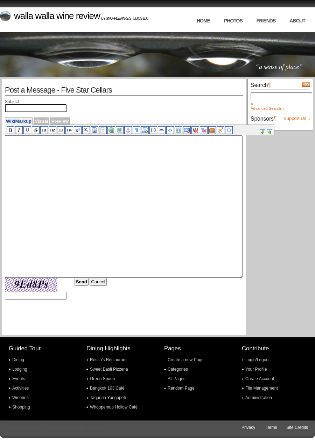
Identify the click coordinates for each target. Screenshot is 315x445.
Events (18, 378)
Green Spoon (102, 378)
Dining (18, 359)
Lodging (19, 369)
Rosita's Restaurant (108, 359)
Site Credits (297, 427)
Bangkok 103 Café (107, 388)
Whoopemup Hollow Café (114, 407)
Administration (258, 397)
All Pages (177, 378)
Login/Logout (257, 359)
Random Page (181, 388)
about (297, 20)
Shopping (21, 407)
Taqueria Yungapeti (108, 397)
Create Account (259, 378)
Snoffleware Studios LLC (127, 18)
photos (233, 20)
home (203, 20)
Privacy (248, 427)
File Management (261, 388)
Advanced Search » (267, 108)
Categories (178, 369)
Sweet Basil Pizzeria (109, 369)
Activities (20, 388)
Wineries (20, 397)
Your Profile (256, 369)
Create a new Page (186, 359)
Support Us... (297, 118)
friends (266, 20)
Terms (271, 427)
